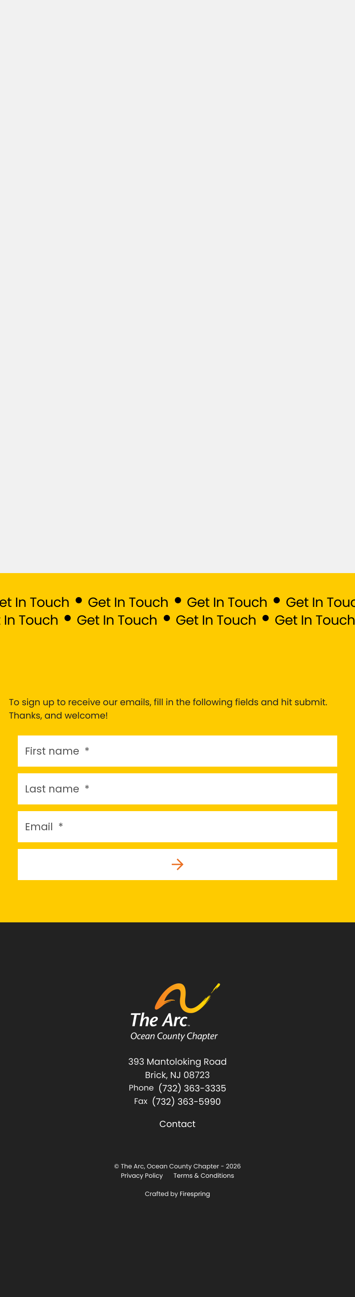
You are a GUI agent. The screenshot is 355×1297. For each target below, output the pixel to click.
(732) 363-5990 (186, 1101)
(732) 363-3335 (192, 1088)
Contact (177, 1124)
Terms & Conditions (203, 1175)
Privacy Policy (142, 1175)
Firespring (195, 1193)
